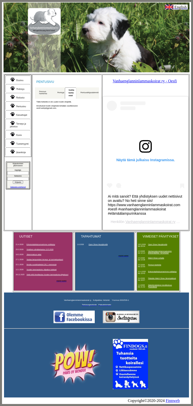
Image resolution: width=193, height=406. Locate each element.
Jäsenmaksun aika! (34, 254)
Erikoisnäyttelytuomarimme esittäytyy (41, 244)
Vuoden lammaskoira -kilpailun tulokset (42, 269)
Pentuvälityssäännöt (89, 92)
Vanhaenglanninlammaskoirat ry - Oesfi (145, 81)
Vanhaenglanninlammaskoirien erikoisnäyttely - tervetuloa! (160, 252)
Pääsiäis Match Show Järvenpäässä (162, 278)
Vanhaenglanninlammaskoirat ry (150, 222)
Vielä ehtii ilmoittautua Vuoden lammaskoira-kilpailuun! (48, 274)
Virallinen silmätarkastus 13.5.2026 (40, 249)
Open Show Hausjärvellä (98, 244)
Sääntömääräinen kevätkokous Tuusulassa (160, 286)
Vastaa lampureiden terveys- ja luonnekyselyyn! (45, 259)
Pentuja (60, 92)
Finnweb (173, 400)
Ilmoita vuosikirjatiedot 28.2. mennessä (42, 264)
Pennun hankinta (43, 92)
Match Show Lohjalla (156, 258)
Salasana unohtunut (18, 187)
